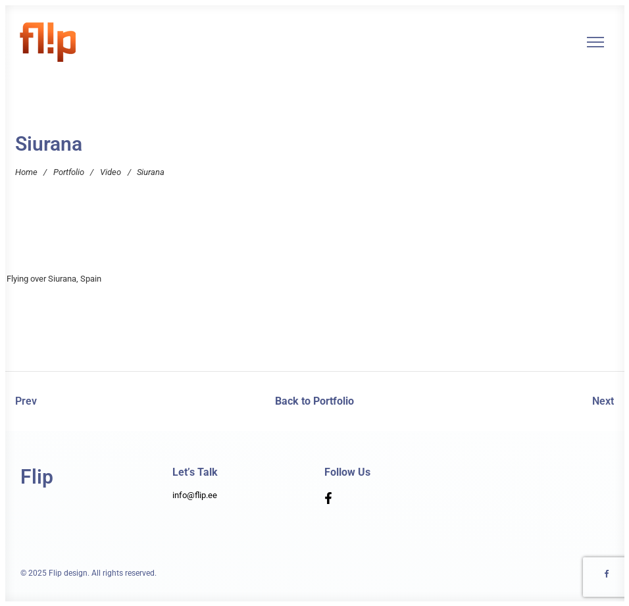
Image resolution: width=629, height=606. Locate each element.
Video (110, 171)
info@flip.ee (194, 495)
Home (26, 171)
